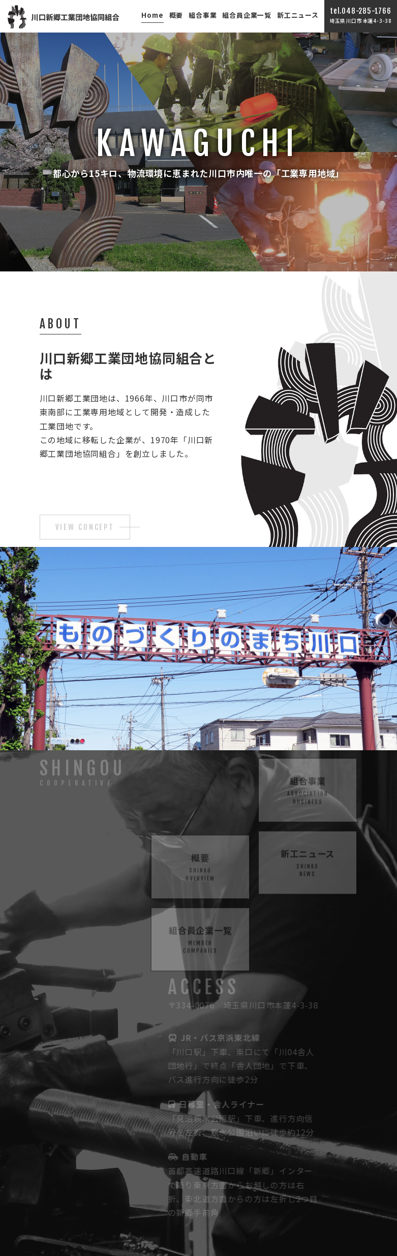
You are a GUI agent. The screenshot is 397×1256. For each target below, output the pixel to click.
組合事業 (203, 15)
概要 (176, 15)
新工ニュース (298, 15)
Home (152, 15)
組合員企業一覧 (246, 15)
